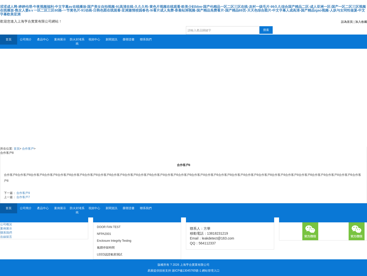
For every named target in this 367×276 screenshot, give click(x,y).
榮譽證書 (129, 39)
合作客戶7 (23, 197)
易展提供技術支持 (159, 270)
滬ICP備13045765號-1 (186, 270)
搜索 (266, 30)
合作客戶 (28, 148)
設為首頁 (347, 22)
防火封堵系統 (77, 41)
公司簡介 (26, 39)
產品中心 (43, 39)
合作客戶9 (23, 193)
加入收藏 (361, 22)
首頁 (9, 39)
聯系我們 (146, 39)
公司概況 (6, 224)
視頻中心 (94, 39)
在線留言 (6, 237)
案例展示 (60, 39)
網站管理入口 (211, 270)
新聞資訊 (111, 39)
